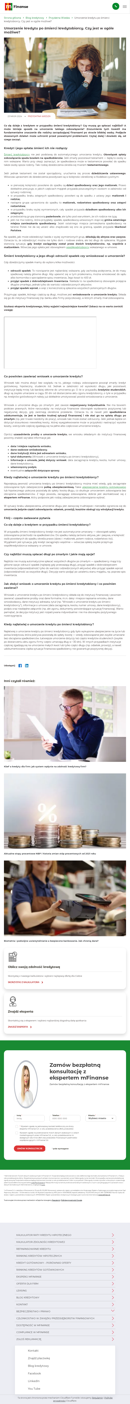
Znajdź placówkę (38, 1358)
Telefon (56, 1115)
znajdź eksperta (18, 1027)
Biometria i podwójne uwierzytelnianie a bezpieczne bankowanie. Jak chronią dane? (51, 941)
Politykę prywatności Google (71, 1200)
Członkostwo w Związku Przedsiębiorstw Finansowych (55, 1318)
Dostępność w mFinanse (33, 1325)
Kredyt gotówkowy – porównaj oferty (43, 1262)
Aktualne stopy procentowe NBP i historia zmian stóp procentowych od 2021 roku (50, 853)
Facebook (34, 1373)
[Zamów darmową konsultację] (115, 6)
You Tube (33, 1388)
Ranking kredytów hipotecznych (39, 1255)
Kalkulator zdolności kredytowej (40, 1242)
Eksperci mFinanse (28, 1276)
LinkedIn (33, 1381)
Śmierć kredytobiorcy (17, 154)
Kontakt (22, 1304)
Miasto (92, 1115)
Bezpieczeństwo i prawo (33, 1311)
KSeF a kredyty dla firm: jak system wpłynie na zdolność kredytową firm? (45, 766)
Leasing (21, 1290)
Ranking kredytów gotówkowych (40, 1269)
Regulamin (56, 1200)
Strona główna (12, 17)
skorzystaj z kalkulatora (23, 982)
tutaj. (43, 1185)
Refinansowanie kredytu (33, 1248)
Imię (20, 1115)
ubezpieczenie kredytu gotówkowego (104, 487)
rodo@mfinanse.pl (38, 1182)
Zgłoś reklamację (28, 1339)
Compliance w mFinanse (32, 1332)
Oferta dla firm (27, 1283)
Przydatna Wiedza (59, 17)
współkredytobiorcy (77, 247)
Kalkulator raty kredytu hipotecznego (43, 1235)
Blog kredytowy (35, 17)
